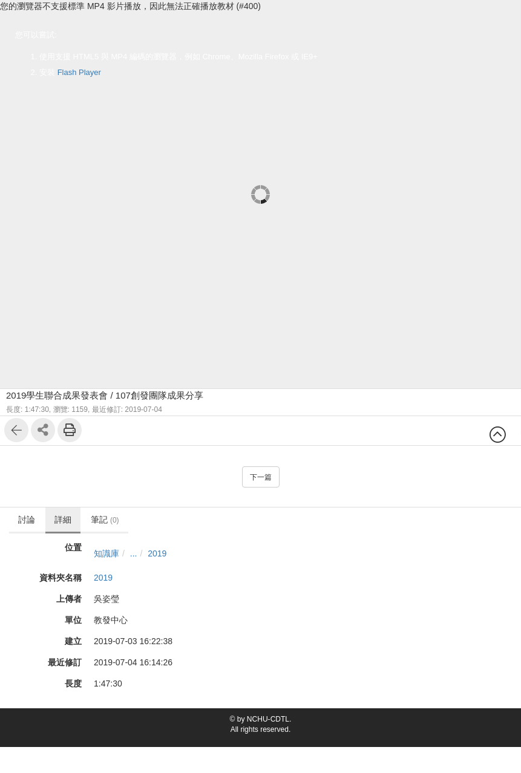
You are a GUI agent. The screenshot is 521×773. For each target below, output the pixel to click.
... (133, 553)
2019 (157, 553)
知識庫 (106, 553)
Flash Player (79, 72)
